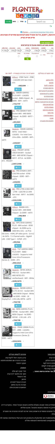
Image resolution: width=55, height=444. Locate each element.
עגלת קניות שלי (49, 368)
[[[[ (11, 50)
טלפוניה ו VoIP (48, 85)
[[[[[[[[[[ (49, 50)
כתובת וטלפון (50, 360)
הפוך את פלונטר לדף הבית (16, 374)
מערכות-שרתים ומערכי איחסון (44, 102)
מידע (18, 89)
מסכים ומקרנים (48, 96)
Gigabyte (15, 129)
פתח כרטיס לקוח (49, 363)
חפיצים (51, 83)
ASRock (15, 77)
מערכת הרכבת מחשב (18, 385)
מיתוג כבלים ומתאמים (46, 93)
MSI (13, 93)
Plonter (36, 32)
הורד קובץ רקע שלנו (19, 371)
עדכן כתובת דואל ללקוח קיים (16, 357)
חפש (8, 22)
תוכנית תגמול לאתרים (18, 382)
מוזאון (24, 379)
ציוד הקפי (50, 113)
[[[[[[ (34, 50)
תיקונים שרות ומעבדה (46, 121)
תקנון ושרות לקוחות (48, 366)
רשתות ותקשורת (48, 115)
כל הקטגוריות (47, 42)
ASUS (14, 150)
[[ (18, 50)
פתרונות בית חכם (48, 110)
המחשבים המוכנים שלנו (18, 387)
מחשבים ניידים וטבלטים (46, 91)
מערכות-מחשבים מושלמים (45, 99)
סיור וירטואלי (21, 376)
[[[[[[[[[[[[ (42, 50)
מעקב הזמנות (21, 363)
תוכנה (51, 118)
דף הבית (52, 357)
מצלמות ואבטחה (48, 104)
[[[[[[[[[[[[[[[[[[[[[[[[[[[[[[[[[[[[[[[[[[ (24, 50)
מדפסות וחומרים (48, 88)
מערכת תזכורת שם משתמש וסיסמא (13, 360)
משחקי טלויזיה (48, 107)
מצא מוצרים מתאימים (27, 59)
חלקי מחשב (49, 80)
